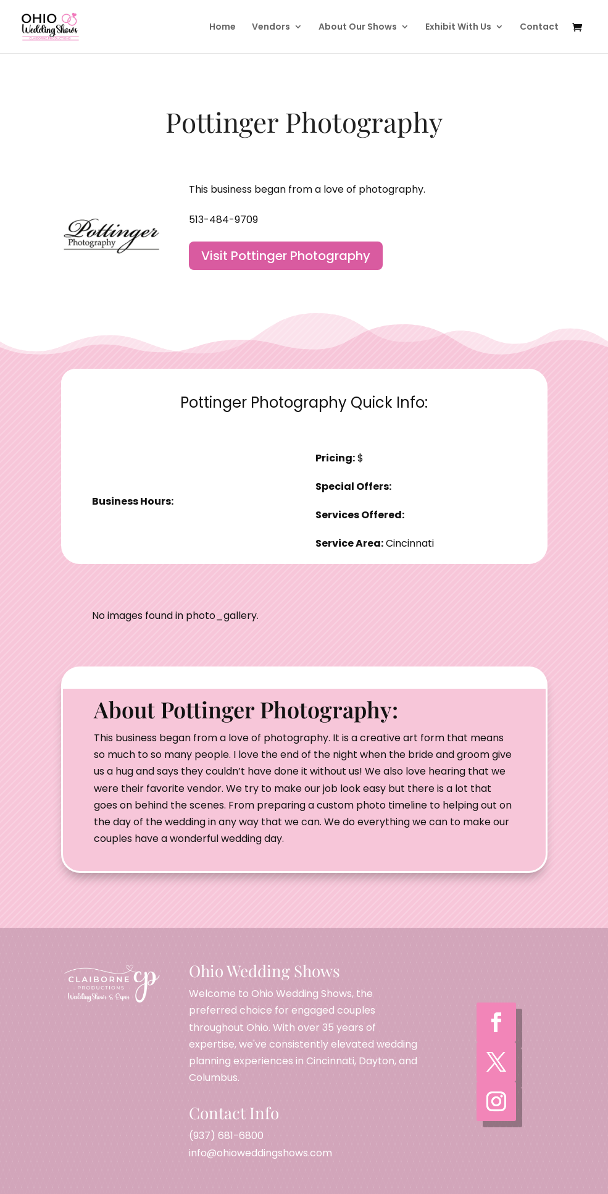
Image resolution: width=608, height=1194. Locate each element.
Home (222, 27)
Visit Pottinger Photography (285, 255)
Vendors (271, 27)
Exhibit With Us (458, 27)
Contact (539, 27)
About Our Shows (358, 27)
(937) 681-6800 (226, 1136)
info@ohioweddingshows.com (260, 1153)
